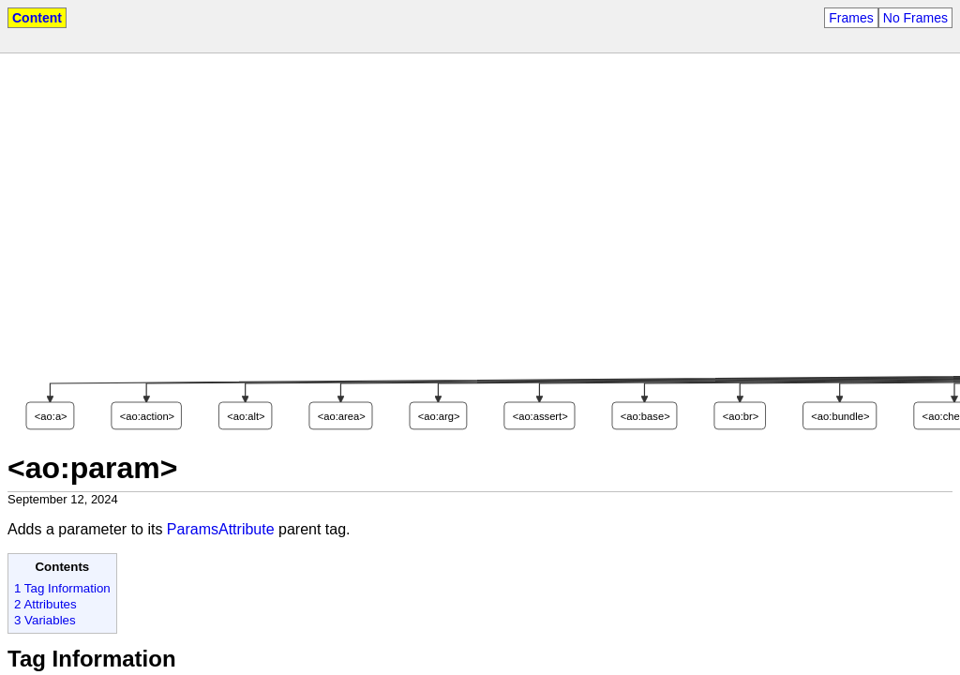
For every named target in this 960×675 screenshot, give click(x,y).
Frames (851, 17)
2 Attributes (45, 604)
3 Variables (45, 620)
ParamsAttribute (221, 529)
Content (37, 17)
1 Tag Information (62, 588)
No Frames (915, 17)
